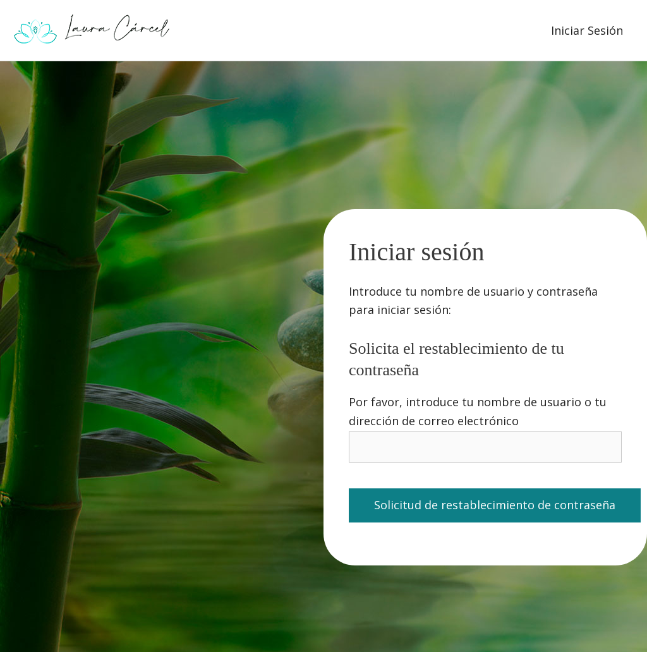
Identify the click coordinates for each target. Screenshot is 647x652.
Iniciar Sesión (587, 30)
